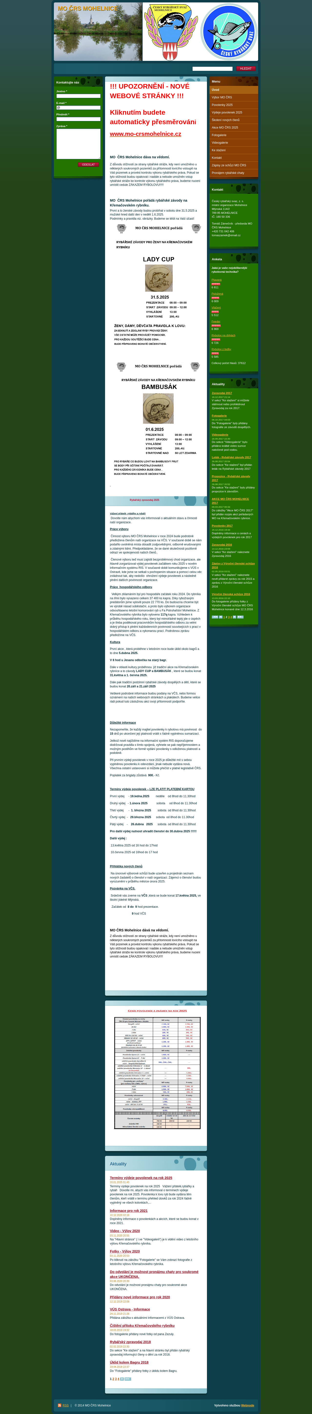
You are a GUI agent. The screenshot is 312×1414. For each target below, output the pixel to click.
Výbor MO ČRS (222, 97)
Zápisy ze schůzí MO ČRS (229, 165)
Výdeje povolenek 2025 (227, 112)
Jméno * (61, 91)
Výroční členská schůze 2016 (231, 594)
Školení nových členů (225, 120)
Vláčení (216, 307)
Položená (217, 293)
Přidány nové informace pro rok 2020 (140, 1297)
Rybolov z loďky (221, 349)
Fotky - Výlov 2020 (125, 1251)
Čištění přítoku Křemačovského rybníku (142, 1326)
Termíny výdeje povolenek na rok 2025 (141, 1178)
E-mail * (61, 103)
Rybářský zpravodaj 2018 (130, 1342)
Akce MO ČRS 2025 (225, 127)
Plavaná (217, 279)
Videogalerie (220, 142)
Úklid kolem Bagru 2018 (129, 1362)
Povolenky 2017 (222, 525)
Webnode (247, 1405)
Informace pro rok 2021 (128, 1211)
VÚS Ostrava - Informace (130, 1309)
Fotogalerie (219, 135)
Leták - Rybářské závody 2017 (231, 457)
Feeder (216, 321)
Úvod (215, 90)
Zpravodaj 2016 (222, 544)
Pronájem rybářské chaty (228, 173)
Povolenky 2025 (222, 105)
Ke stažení (219, 150)
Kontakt (217, 157)
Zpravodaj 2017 (222, 393)
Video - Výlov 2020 (125, 1231)
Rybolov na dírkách (223, 335)
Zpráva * (61, 126)
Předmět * (62, 114)
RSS (66, 1405)
